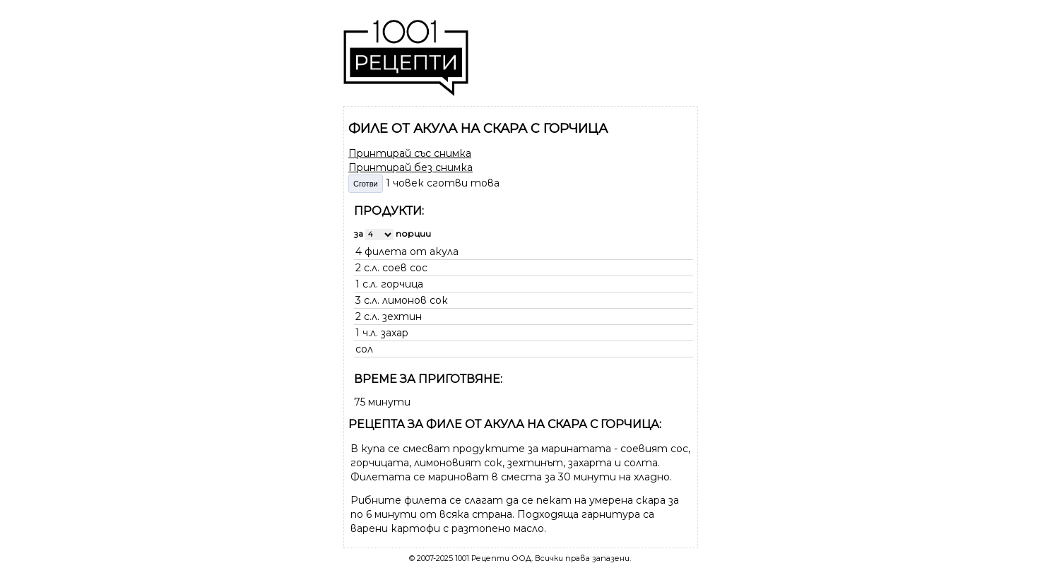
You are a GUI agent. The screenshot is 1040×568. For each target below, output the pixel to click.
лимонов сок (415, 300)
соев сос (404, 267)
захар (394, 332)
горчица (402, 284)
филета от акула (412, 251)
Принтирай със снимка (409, 153)
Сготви (365, 183)
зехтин (402, 316)
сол (364, 349)
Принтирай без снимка (410, 167)
